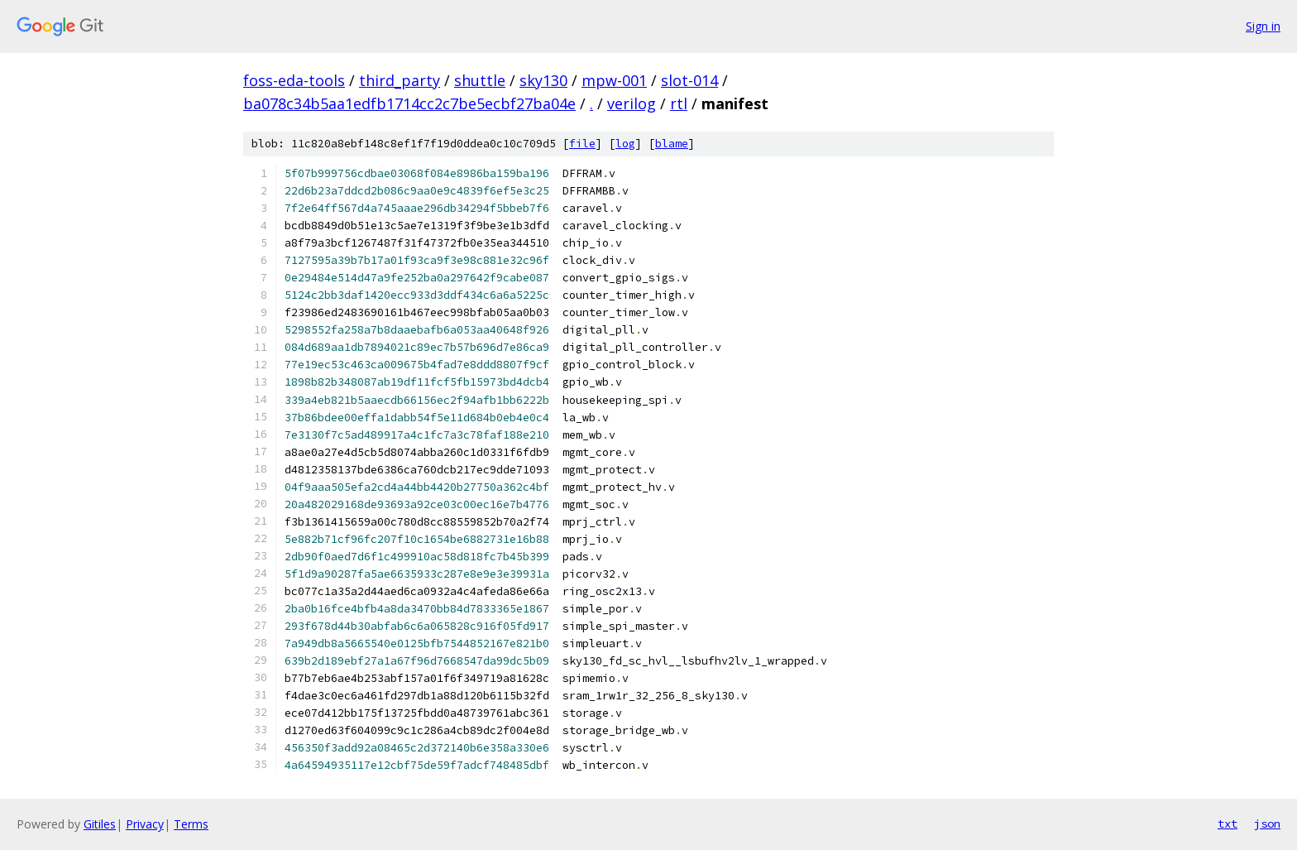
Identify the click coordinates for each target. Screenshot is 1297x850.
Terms (191, 824)
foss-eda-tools (294, 80)
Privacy (145, 824)
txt (1227, 823)
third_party (399, 80)
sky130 (543, 80)
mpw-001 (614, 80)
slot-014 (689, 80)
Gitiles (100, 824)
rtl (678, 103)
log (625, 144)
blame (671, 144)
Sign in (1263, 26)
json (1267, 823)
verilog (631, 103)
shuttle (479, 80)
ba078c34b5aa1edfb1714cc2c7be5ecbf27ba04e (409, 103)
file (582, 144)
